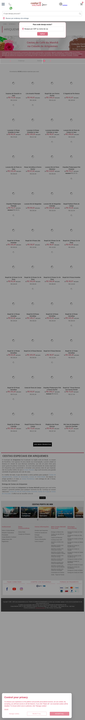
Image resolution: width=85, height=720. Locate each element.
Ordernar (21, 61)
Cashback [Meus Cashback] (63, 5)
